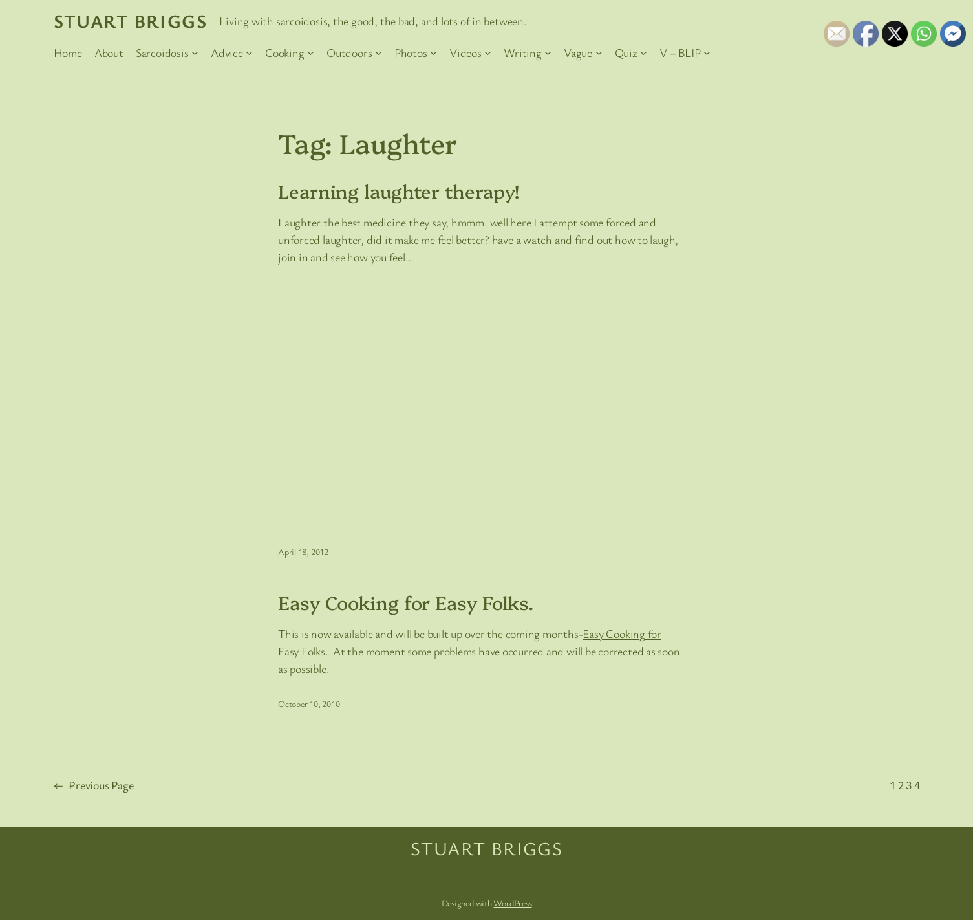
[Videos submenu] (487, 52)
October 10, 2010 (308, 703)
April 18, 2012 (303, 551)
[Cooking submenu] (310, 52)
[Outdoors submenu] (378, 52)
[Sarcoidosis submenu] (194, 52)
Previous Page (94, 785)
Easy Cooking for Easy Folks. (405, 602)
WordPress (512, 903)
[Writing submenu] (547, 52)
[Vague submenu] (599, 52)
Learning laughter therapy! (398, 191)
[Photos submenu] (433, 52)
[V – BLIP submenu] (707, 52)
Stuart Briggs (131, 20)
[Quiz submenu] (643, 52)
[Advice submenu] (249, 52)
